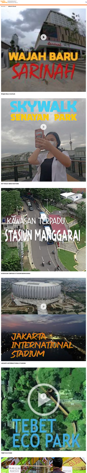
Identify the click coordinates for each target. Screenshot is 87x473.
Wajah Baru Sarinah (8, 94)
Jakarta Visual (12, 6)
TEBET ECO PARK (6, 453)
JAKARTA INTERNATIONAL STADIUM (13, 363)
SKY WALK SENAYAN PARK (10, 184)
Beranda (3, 6)
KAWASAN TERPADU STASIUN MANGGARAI (15, 273)
